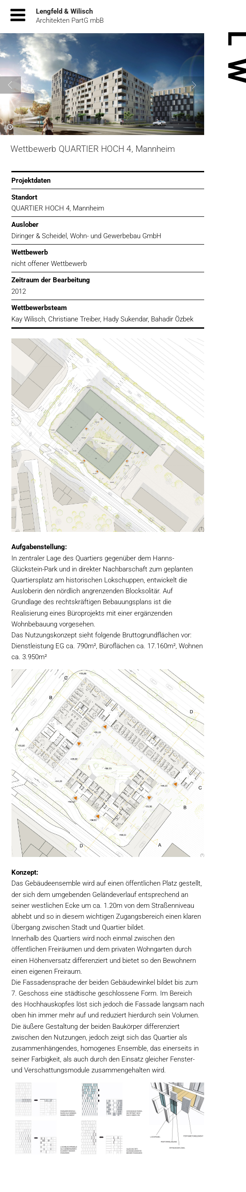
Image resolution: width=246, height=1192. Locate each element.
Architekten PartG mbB (70, 20)
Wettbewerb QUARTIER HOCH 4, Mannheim (92, 149)
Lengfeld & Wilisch (64, 11)
